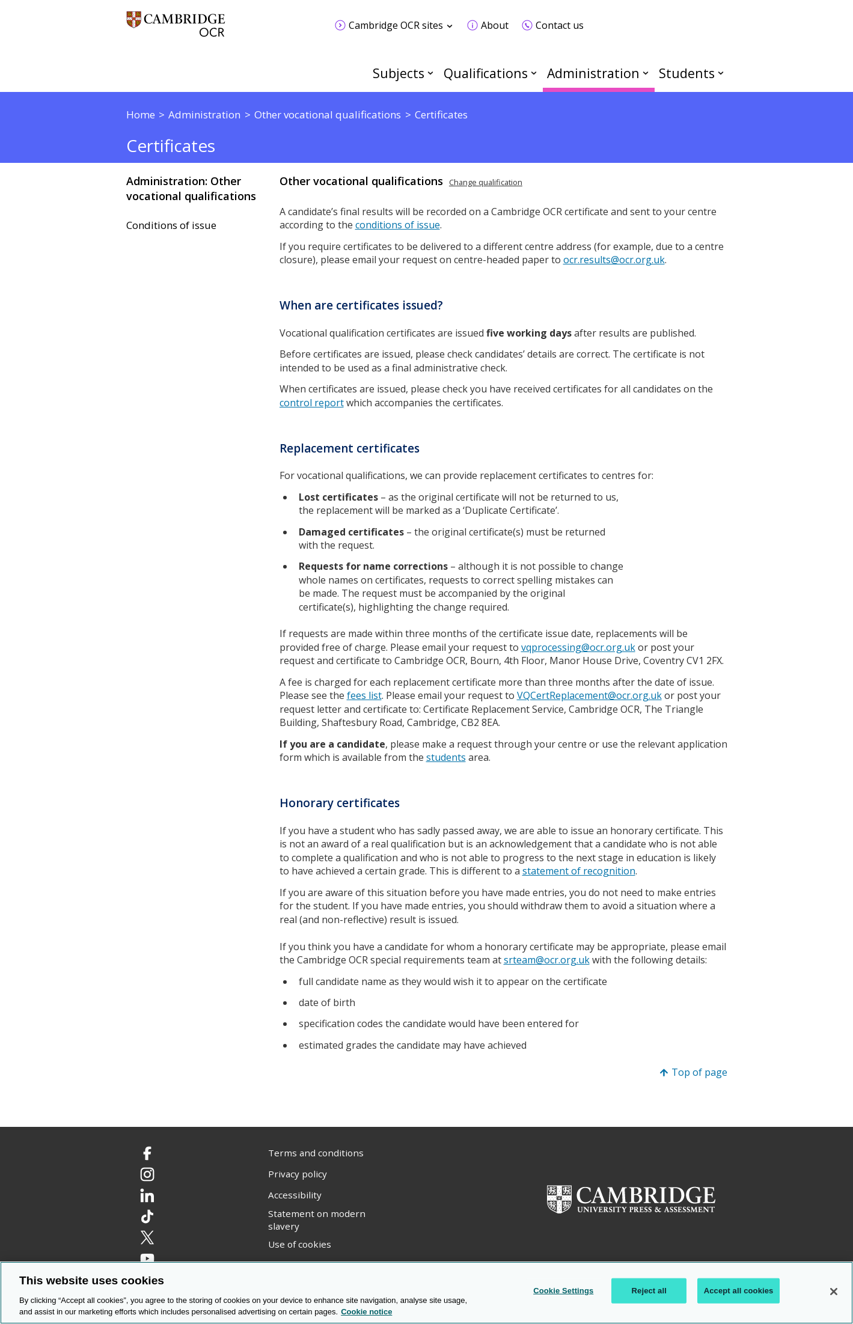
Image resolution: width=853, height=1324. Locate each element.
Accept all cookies (739, 1290)
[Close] (834, 1291)
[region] (426, 1292)
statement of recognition (578, 870)
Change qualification (485, 182)
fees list (364, 695)
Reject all (649, 1290)
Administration (593, 73)
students (446, 757)
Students (687, 73)
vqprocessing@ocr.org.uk (578, 647)
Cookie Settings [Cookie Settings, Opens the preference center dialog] (563, 1290)
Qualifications (486, 73)
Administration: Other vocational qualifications (191, 188)
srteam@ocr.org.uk (547, 959)
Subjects (398, 73)
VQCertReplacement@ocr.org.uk (589, 695)
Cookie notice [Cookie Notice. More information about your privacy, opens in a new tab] (366, 1311)
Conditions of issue (171, 225)
